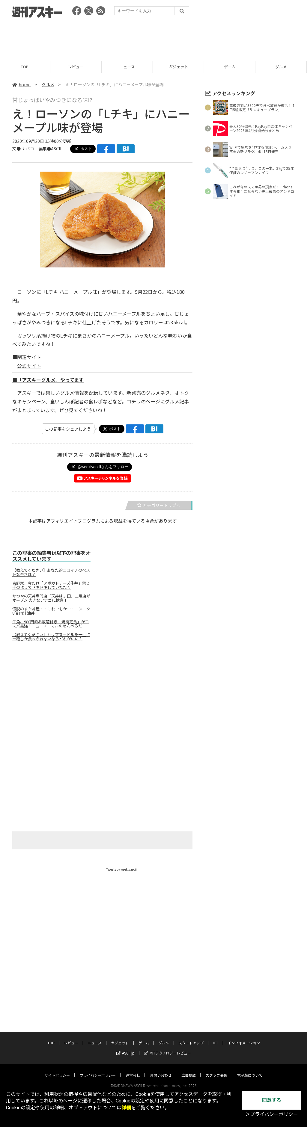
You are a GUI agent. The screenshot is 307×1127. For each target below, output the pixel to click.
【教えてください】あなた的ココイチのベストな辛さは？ (51, 572)
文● (17, 149)
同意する (271, 1100)
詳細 (126, 1108)
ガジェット (179, 66)
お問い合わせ (160, 1069)
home (21, 84)
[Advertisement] (153, 37)
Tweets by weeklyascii (121, 869)
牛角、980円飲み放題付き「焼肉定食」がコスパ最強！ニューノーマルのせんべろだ (50, 624)
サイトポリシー (57, 1069)
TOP (25, 66)
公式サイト (29, 365)
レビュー (77, 66)
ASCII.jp (125, 1047)
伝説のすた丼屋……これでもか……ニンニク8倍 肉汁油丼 (51, 611)
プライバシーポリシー (98, 1069)
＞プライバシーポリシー (271, 1114)
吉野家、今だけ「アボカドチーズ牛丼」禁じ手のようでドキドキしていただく (51, 585)
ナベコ (28, 149)
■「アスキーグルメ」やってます (48, 379)
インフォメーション (244, 1037)
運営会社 (133, 1069)
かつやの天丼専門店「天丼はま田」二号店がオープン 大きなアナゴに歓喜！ (51, 598)
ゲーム (231, 66)
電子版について (249, 1069)
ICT (215, 1037)
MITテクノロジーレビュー (167, 1047)
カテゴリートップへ (158, 505)
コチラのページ (143, 401)
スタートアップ (191, 1037)
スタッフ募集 (216, 1069)
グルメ (48, 84)
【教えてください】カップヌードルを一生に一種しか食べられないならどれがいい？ (51, 637)
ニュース (128, 66)
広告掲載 (188, 1069)
